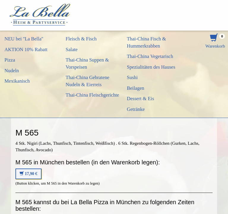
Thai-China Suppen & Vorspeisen (87, 63)
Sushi (132, 77)
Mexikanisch (17, 81)
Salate (71, 49)
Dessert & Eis (140, 98)
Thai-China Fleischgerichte (92, 95)
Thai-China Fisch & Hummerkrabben (146, 42)
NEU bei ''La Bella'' (23, 39)
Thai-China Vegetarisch (150, 56)
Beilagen (135, 88)
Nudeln (11, 70)
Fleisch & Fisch (81, 39)
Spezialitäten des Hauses (151, 67)
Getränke (136, 109)
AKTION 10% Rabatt (26, 49)
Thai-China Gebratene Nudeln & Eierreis (87, 81)
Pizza (9, 60)
